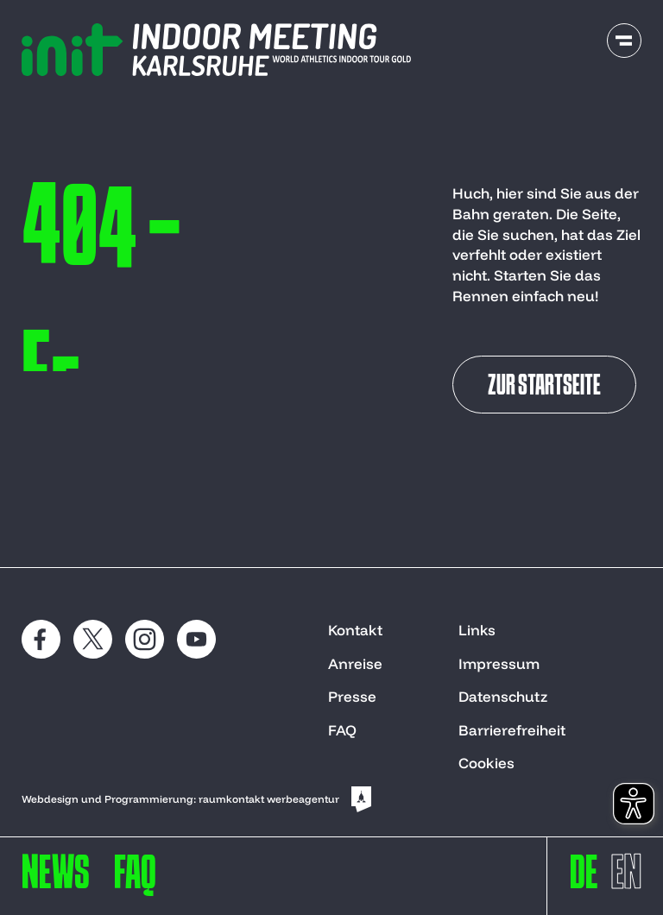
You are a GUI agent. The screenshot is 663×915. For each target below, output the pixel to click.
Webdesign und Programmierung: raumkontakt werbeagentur (198, 799)
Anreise (355, 663)
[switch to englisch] (626, 880)
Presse (352, 696)
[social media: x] (92, 639)
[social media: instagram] (144, 639)
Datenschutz (502, 696)
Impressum (499, 663)
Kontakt (355, 630)
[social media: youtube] (196, 639)
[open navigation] (624, 40)
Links (477, 630)
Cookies (486, 763)
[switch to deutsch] (584, 880)
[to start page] (216, 49)
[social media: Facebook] (41, 639)
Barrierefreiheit (511, 730)
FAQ (342, 730)
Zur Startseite (544, 387)
